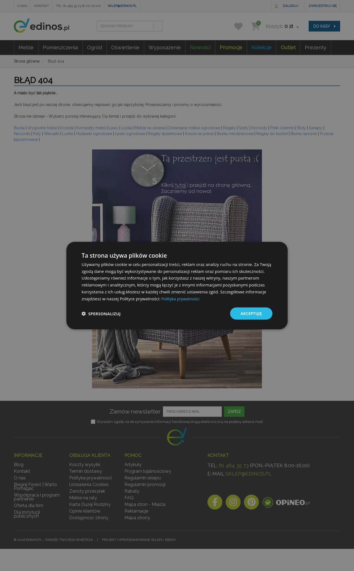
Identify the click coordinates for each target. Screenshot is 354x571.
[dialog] (177, 286)
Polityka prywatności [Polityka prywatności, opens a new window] (181, 298)
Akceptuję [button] (251, 313)
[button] (101, 314)
